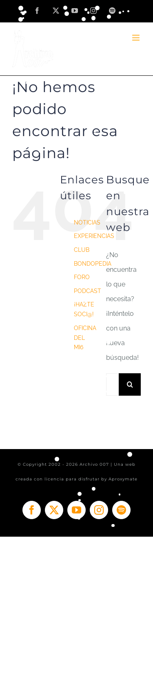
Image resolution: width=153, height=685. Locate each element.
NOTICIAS (87, 222)
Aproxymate (123, 479)
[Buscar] (130, 384)
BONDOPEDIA (92, 263)
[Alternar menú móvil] (136, 37)
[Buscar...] (112, 384)
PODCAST (87, 291)
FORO (82, 277)
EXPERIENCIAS (94, 236)
